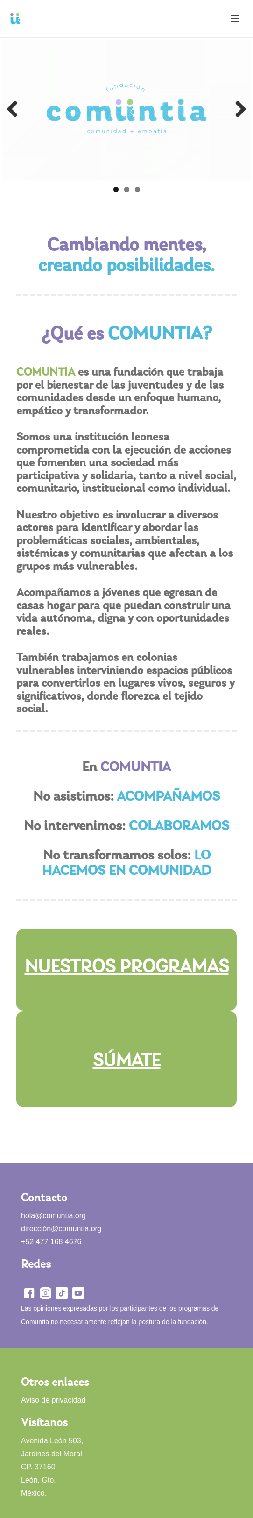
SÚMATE (127, 1061)
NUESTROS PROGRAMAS (127, 967)
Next (237, 109)
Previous (16, 109)
